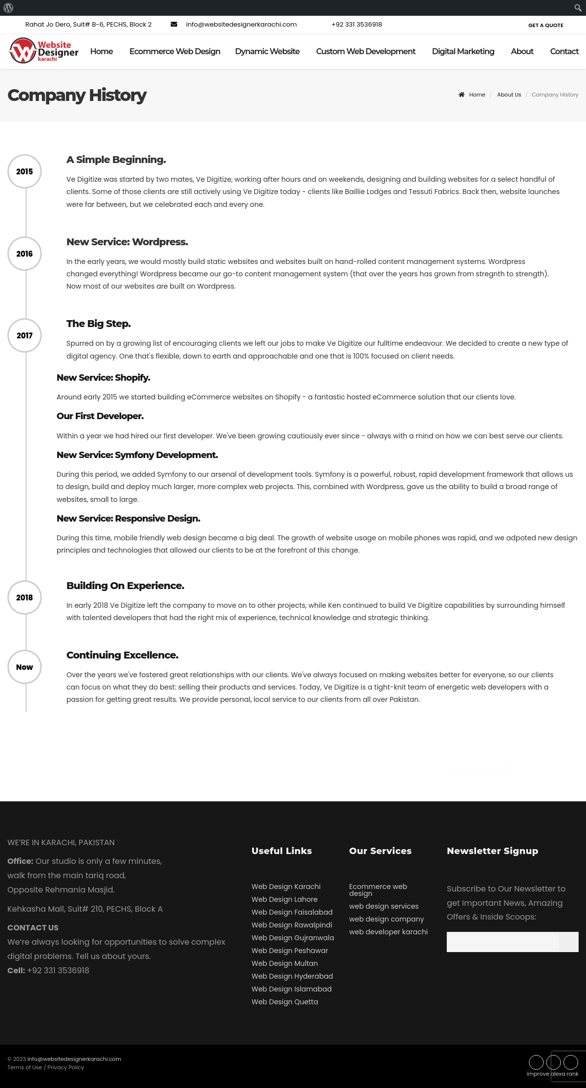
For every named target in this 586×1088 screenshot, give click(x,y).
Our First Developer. (100, 416)
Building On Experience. (125, 586)
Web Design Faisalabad (292, 912)
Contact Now (485, 770)
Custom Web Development (366, 51)
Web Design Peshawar (289, 951)
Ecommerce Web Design (174, 51)
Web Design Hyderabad (292, 976)
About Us (509, 95)
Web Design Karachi (285, 886)
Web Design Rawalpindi (291, 925)
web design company (386, 919)
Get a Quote (545, 25)
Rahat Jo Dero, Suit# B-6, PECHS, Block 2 (79, 24)
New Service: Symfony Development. (137, 455)
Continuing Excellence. (122, 655)
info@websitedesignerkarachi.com (232, 24)
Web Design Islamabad (291, 989)
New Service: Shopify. (103, 377)
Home (101, 51)
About (522, 51)
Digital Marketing (463, 51)
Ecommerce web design (378, 890)
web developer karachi (388, 932)
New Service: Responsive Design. (128, 518)
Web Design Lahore (284, 899)
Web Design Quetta (284, 1002)
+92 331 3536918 (347, 24)
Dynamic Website (267, 51)
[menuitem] (8, 8)
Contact (564, 51)
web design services (384, 906)
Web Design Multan (284, 963)
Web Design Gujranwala (292, 938)
